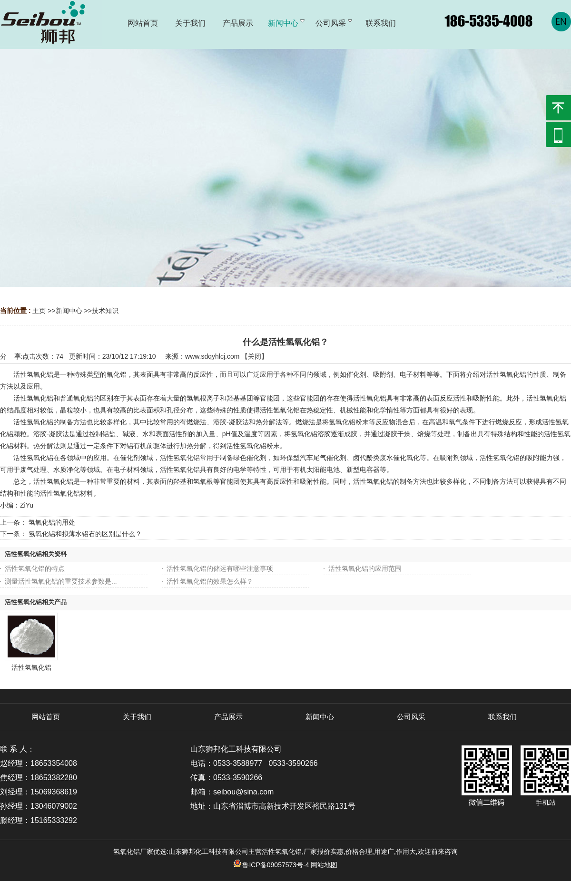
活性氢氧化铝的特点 (35, 568)
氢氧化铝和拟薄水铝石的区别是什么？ (85, 534)
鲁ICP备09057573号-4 (271, 865)
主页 (39, 310)
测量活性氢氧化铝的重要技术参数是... (61, 581)
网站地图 (324, 865)
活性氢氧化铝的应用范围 (365, 568)
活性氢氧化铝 (31, 667)
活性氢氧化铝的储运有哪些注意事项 (220, 568)
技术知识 (105, 310)
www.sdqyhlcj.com (212, 356)
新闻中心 (69, 310)
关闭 (254, 356)
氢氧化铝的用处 (52, 522)
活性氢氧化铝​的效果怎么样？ (210, 581)
